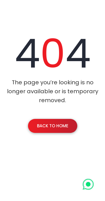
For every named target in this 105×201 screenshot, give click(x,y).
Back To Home (52, 126)
